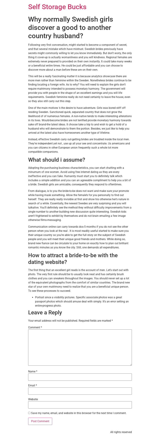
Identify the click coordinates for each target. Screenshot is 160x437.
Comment (35, 327)
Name (32, 371)
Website (33, 399)
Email (32, 385)
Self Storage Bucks (57, 7)
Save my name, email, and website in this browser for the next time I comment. (78, 413)
